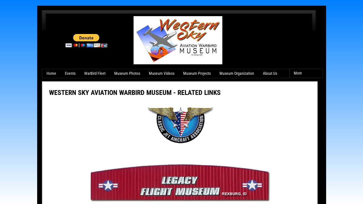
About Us (270, 73)
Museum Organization (237, 73)
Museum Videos (161, 73)
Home (51, 73)
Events (70, 73)
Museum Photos (127, 73)
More (298, 73)
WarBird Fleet (94, 73)
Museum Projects (197, 73)
